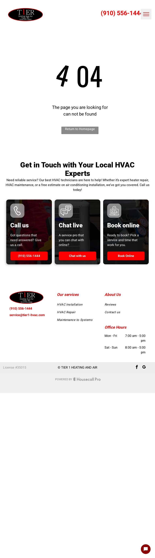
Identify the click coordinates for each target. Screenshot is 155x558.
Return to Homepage (80, 129)
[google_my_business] (144, 367)
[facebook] (137, 367)
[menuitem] (77, 304)
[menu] (146, 14)
